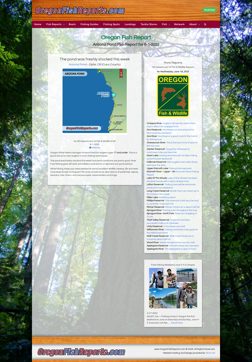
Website (96, 148)
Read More (177, 323)
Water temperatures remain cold (177, 242)
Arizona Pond (78, 64)
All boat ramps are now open (184, 246)
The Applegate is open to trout (180, 249)
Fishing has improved (180, 168)
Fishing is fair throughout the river (180, 210)
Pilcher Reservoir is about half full (182, 207)
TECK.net (210, 353)
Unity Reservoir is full (174, 226)
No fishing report (167, 197)
